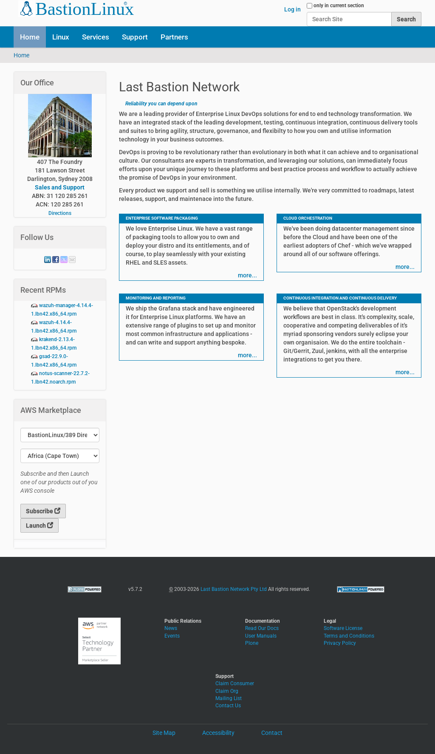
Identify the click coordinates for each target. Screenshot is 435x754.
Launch (39, 525)
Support (135, 37)
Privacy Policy (340, 643)
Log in (292, 9)
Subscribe (43, 511)
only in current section (339, 5)
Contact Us (228, 706)
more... (247, 275)
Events (172, 636)
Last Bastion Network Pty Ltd (234, 589)
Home (30, 37)
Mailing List (228, 698)
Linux (60, 37)
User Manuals (261, 636)
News (170, 628)
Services (95, 37)
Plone (251, 643)
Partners (174, 37)
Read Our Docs (262, 628)
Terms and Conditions (349, 636)
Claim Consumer (234, 683)
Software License (343, 628)
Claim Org (226, 691)
